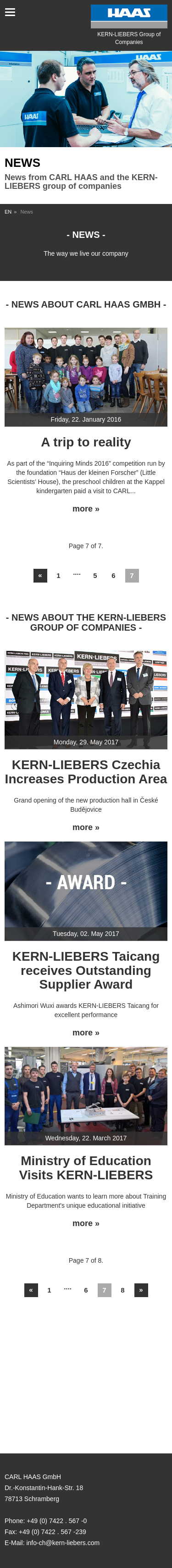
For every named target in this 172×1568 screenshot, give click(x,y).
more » (86, 509)
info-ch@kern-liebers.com (63, 1542)
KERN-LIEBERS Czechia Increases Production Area (86, 772)
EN (8, 212)
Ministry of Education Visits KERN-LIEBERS (86, 1168)
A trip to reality (86, 442)
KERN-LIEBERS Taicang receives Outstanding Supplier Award (86, 970)
